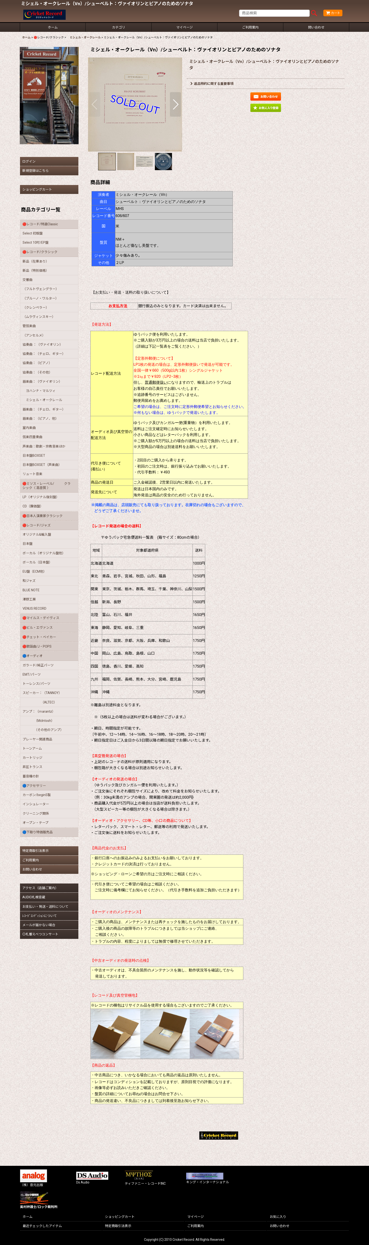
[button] (94, 104)
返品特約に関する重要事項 (211, 84)
